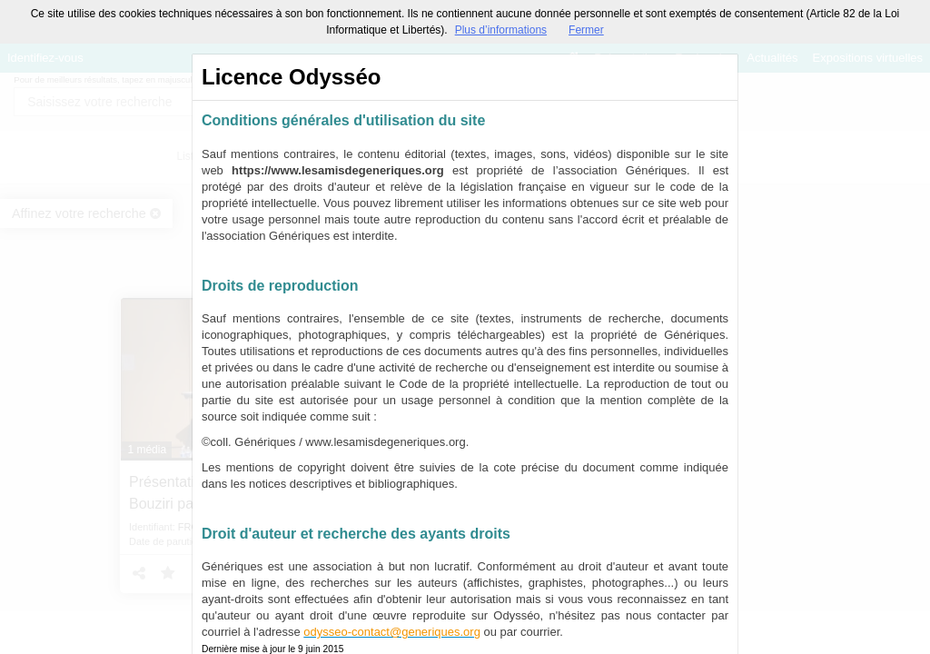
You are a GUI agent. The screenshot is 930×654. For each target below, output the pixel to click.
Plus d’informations (501, 30)
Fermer (586, 30)
